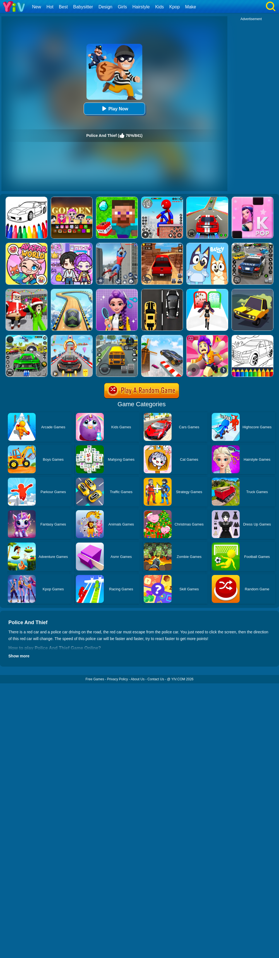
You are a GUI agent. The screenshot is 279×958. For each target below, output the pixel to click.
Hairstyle (141, 6)
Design (105, 6)
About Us (138, 679)
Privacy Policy (117, 679)
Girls (122, 6)
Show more (18, 656)
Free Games (94, 679)
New (36, 6)
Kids (159, 6)
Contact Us (156, 679)
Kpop (174, 6)
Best (63, 6)
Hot (49, 6)
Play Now (114, 108)
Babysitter (83, 6)
